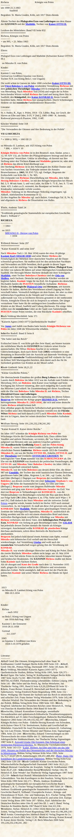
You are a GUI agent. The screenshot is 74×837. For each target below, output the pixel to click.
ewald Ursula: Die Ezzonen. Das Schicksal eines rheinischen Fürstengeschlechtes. (33, 743)
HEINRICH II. (50, 399)
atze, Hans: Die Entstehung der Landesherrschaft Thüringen (37, 757)
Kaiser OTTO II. (58, 24)
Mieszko (35, 88)
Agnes (8, 326)
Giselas (37, 542)
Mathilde (30, 24)
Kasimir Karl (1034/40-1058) (16, 256)
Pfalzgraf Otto (34, 286)
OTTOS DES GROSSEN (45, 455)
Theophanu (11, 455)
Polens (4, 503)
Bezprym (5, 399)
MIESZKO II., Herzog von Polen (21, 233)
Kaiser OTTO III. (61, 83)
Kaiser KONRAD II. (42, 97)
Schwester (50, 481)
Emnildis (14, 472)
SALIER (67, 522)
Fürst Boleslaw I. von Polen (19, 86)
